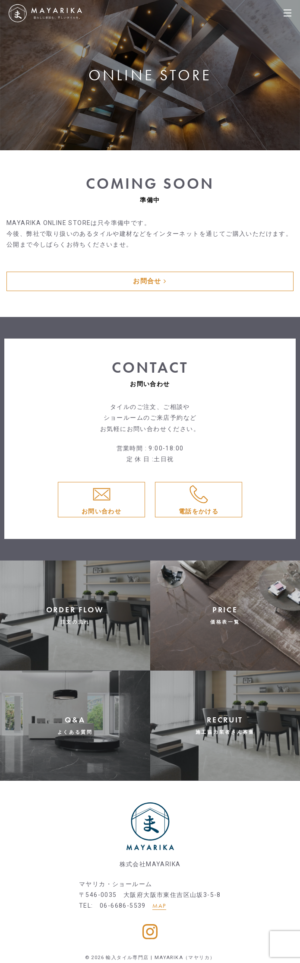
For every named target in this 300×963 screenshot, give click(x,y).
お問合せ (150, 281)
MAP (159, 905)
